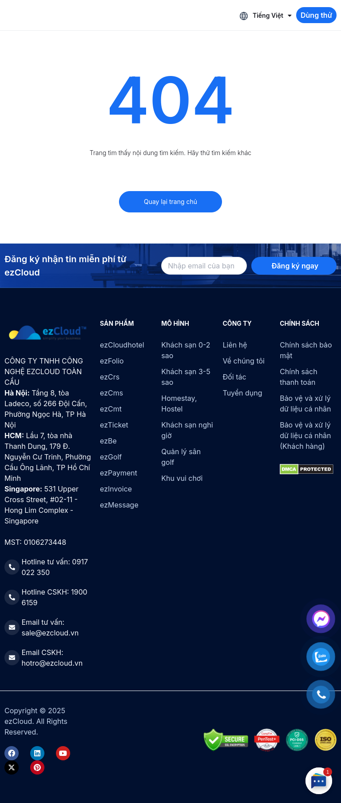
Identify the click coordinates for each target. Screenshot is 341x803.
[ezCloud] (47, 333)
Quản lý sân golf (181, 457)
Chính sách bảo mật (306, 350)
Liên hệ (235, 344)
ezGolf (111, 456)
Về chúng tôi (244, 360)
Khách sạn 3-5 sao (185, 377)
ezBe (108, 440)
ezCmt (111, 408)
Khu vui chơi (181, 478)
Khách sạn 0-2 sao (185, 350)
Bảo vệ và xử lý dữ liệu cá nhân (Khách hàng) (305, 435)
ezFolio (112, 360)
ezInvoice (116, 488)
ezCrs (109, 376)
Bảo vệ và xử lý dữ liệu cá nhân (305, 403)
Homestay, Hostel (179, 403)
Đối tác (234, 376)
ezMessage (119, 504)
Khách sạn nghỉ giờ (187, 430)
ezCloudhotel (122, 344)
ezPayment (118, 472)
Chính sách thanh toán (298, 377)
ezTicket (114, 424)
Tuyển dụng (242, 392)
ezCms (111, 392)
